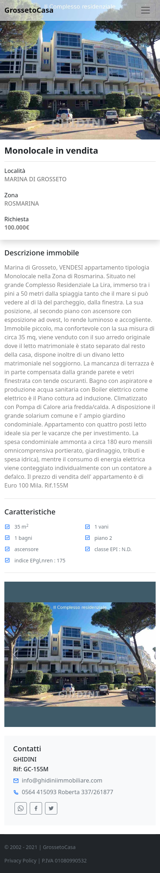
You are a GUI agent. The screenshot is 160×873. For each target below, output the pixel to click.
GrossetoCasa (29, 10)
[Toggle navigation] (145, 10)
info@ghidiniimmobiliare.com (62, 780)
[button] (15, 654)
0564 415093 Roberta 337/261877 (67, 792)
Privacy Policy (20, 860)
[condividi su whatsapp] (21, 808)
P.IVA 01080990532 (64, 860)
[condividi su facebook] (36, 808)
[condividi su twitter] (51, 808)
